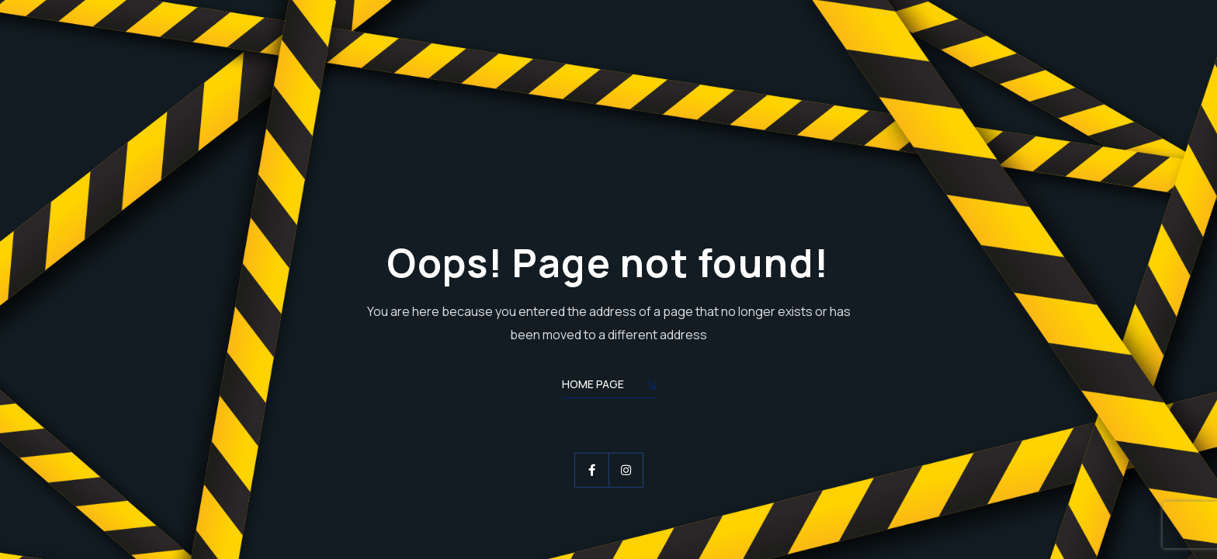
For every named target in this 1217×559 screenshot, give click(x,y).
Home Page (609, 385)
